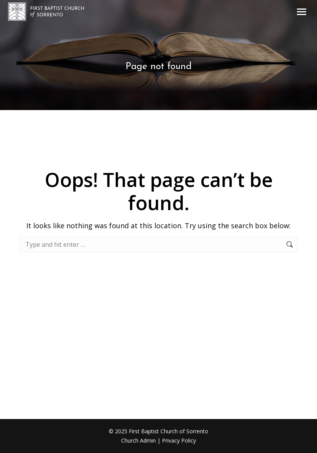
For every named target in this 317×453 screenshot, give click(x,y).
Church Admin (138, 440)
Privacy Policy (179, 440)
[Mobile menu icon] (301, 11)
